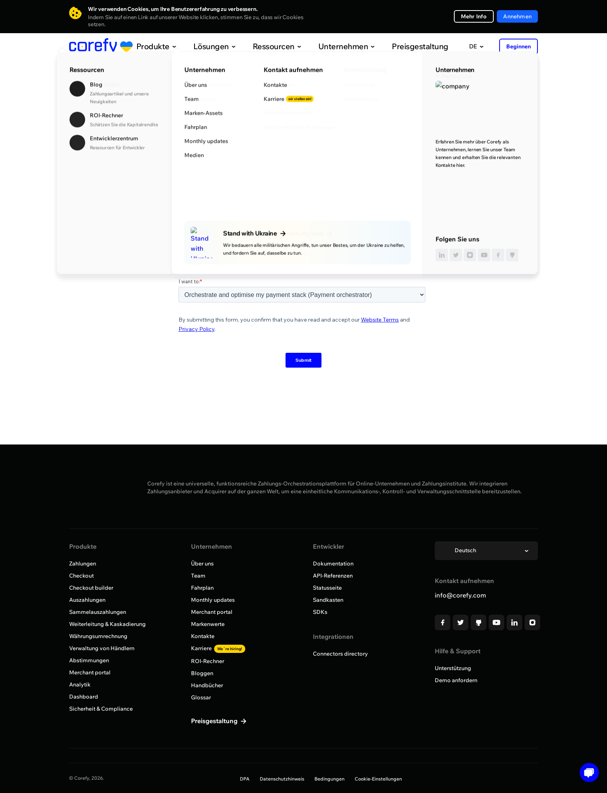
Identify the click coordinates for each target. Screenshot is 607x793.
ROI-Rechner (207, 661)
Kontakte (202, 636)
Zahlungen (82, 563)
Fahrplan (202, 587)
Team (198, 575)
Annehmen (517, 16)
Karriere (218, 648)
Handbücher (207, 685)
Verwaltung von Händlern (101, 648)
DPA (245, 779)
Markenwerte (208, 624)
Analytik (80, 684)
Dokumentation (333, 563)
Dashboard (83, 696)
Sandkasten (328, 599)
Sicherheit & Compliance (101, 708)
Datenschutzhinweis (282, 779)
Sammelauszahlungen (97, 611)
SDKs (320, 611)
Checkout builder (91, 587)
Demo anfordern (456, 680)
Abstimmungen (89, 660)
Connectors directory (340, 653)
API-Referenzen (333, 575)
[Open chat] (586, 772)
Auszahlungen (87, 599)
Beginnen (518, 46)
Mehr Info (474, 16)
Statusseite (327, 587)
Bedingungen (329, 779)
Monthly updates (213, 599)
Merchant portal (90, 672)
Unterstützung (453, 668)
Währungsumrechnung (98, 636)
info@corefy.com (460, 595)
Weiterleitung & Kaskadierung (107, 624)
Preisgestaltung (400, 46)
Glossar (201, 697)
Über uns (202, 563)
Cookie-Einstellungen (378, 779)
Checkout (81, 575)
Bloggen (202, 673)
